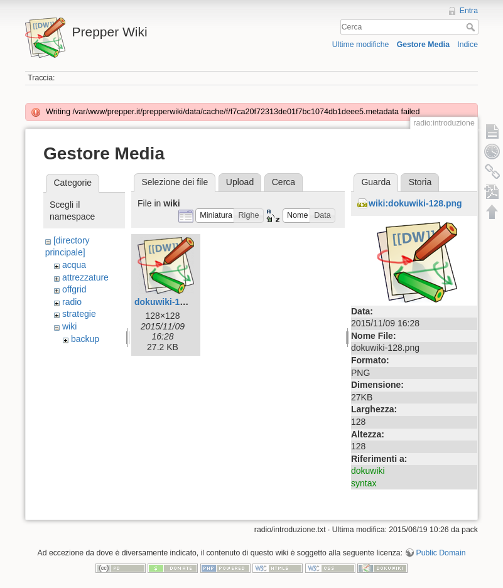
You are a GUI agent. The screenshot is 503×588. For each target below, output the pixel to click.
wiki (69, 326)
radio (72, 302)
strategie (79, 314)
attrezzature (85, 277)
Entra (469, 10)
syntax (363, 483)
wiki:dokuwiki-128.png (415, 203)
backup (85, 339)
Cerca (472, 27)
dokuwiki (368, 471)
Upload (240, 182)
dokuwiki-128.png (171, 302)
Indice (467, 44)
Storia (420, 182)
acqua (74, 265)
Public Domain (440, 552)
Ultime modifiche (360, 44)
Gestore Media (423, 44)
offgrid (74, 289)
